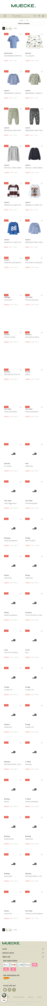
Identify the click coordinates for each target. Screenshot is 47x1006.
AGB (8, 997)
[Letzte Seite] (10, 28)
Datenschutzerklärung (18, 997)
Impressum (31, 997)
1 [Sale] (3, 28)
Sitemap (39, 997)
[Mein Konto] (43, 16)
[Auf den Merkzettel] (21, 35)
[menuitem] (5, 16)
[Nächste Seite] (6, 28)
